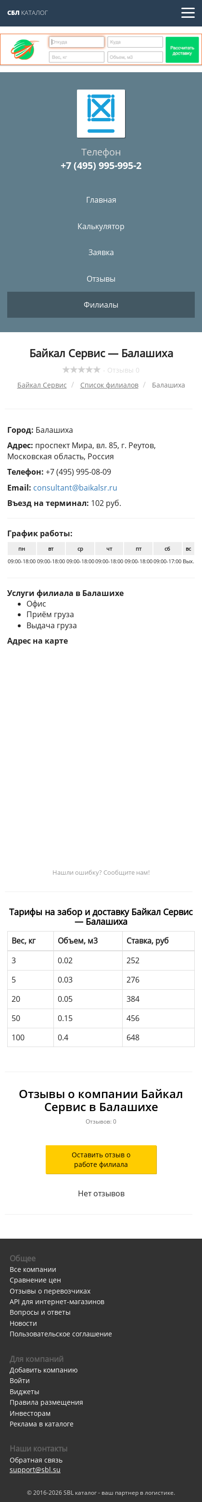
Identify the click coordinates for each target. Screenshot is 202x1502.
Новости (23, 1323)
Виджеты (24, 1391)
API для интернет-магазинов (57, 1301)
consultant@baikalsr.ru (75, 487)
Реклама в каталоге (42, 1423)
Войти (20, 1380)
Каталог (27, 12)
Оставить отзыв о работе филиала (101, 1159)
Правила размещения (46, 1402)
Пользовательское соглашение (61, 1333)
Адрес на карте (37, 640)
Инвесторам (30, 1413)
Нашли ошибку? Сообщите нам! (101, 872)
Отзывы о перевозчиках (50, 1290)
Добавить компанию (44, 1369)
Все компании (33, 1269)
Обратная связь (36, 1459)
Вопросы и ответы (40, 1312)
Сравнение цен (35, 1279)
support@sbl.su (35, 1469)
